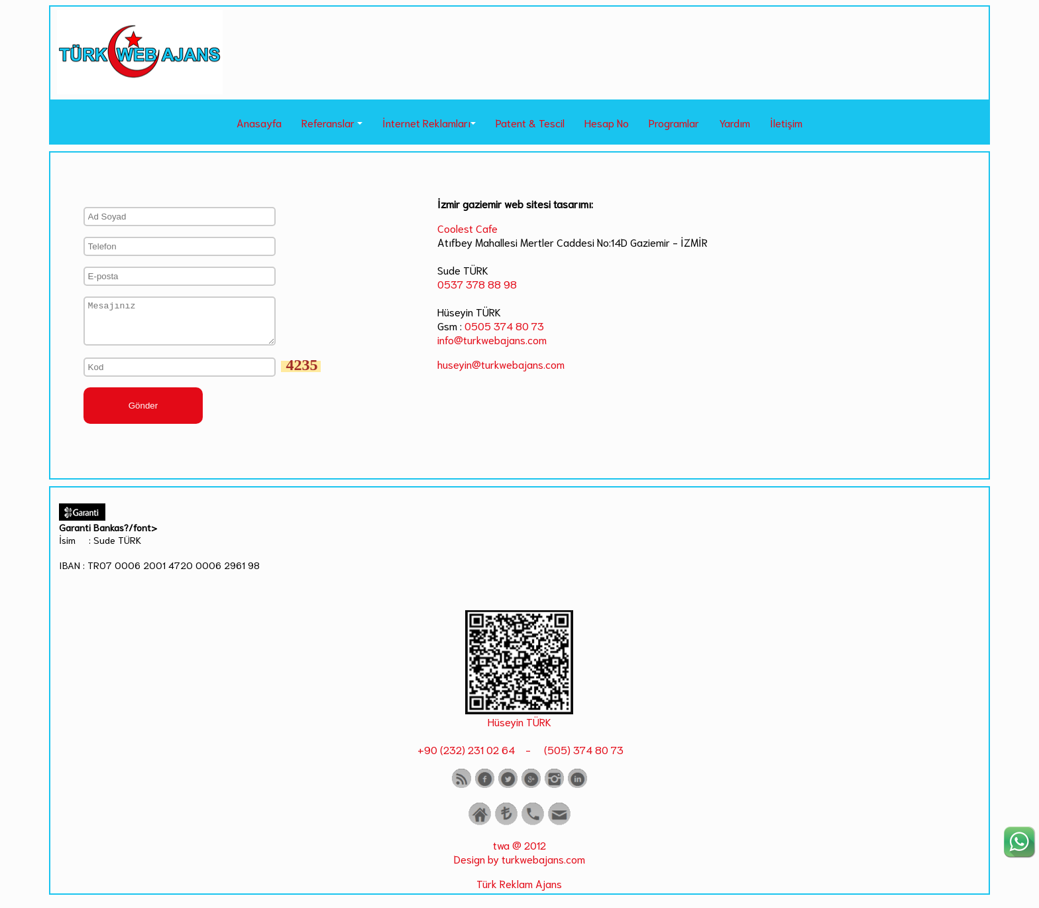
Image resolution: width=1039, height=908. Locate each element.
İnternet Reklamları (426, 122)
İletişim (786, 122)
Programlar (674, 122)
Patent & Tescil (530, 122)
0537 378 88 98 (477, 284)
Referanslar (328, 122)
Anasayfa (259, 122)
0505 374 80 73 (504, 325)
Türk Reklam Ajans (519, 891)
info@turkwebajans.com (492, 339)
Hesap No (606, 122)
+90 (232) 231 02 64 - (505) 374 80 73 (519, 757)
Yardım (734, 122)
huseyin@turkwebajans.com (501, 364)
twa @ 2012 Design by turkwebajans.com (519, 860)
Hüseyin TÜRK (519, 729)
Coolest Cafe (467, 228)
